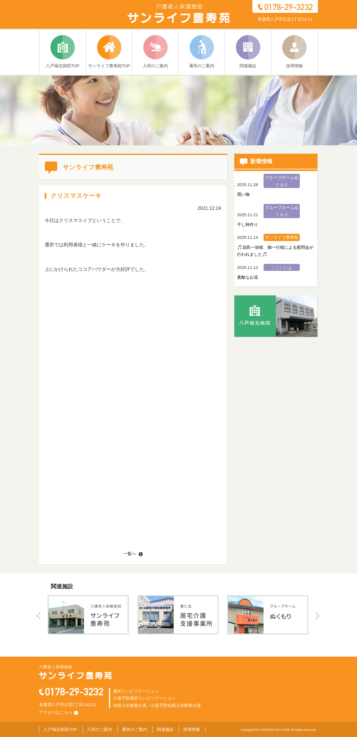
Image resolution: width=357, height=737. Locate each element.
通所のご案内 (134, 729)
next (317, 616)
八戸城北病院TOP (60, 729)
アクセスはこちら (58, 712)
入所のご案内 (99, 729)
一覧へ (133, 553)
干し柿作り (247, 224)
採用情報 (191, 729)
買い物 (243, 194)
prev (38, 616)
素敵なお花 (247, 277)
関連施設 (165, 729)
